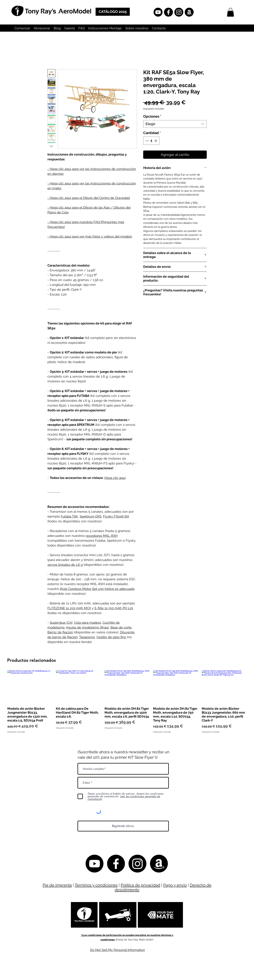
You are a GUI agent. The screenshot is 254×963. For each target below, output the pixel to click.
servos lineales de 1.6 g (65, 565)
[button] (230, 12)
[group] (127, 701)
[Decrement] (147, 141)
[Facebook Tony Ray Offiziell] (168, 12)
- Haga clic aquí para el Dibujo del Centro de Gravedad (88, 198)
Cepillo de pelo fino (111, 637)
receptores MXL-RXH (102, 536)
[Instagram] (178, 12)
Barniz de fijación (60, 632)
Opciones (152, 116)
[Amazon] (189, 12)
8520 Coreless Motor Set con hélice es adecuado (97, 589)
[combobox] (175, 124)
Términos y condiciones (96, 885)
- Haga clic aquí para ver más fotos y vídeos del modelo (89, 236)
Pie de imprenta (57, 885)
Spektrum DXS (90, 516)
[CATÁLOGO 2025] (113, 12)
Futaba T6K (69, 516)
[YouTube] (158, 12)
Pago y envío (175, 885)
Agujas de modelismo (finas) (87, 627)
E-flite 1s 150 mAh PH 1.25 (114, 608)
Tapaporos (87, 637)
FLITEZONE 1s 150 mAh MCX (69, 608)
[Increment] (156, 141)
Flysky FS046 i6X (116, 516)
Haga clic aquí (115, 478)
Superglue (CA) (61, 622)
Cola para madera (87, 622)
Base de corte (121, 627)
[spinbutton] (151, 141)
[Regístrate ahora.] (123, 826)
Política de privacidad (140, 885)
